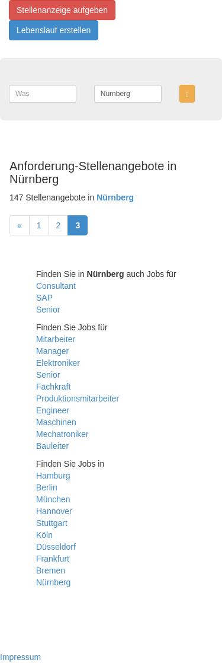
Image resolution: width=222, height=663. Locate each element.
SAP (44, 297)
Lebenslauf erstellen (54, 30)
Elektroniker (58, 363)
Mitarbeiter (55, 339)
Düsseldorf (56, 547)
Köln (44, 535)
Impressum (20, 657)
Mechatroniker (62, 434)
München (53, 499)
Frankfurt (52, 558)
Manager (52, 351)
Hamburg (53, 475)
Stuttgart (51, 523)
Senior (48, 309)
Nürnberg (53, 582)
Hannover (54, 511)
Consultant (56, 286)
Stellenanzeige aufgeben (62, 10)
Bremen (50, 570)
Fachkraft (53, 386)
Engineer (52, 410)
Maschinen (56, 422)
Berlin (46, 487)
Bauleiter (52, 446)
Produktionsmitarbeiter (77, 398)
